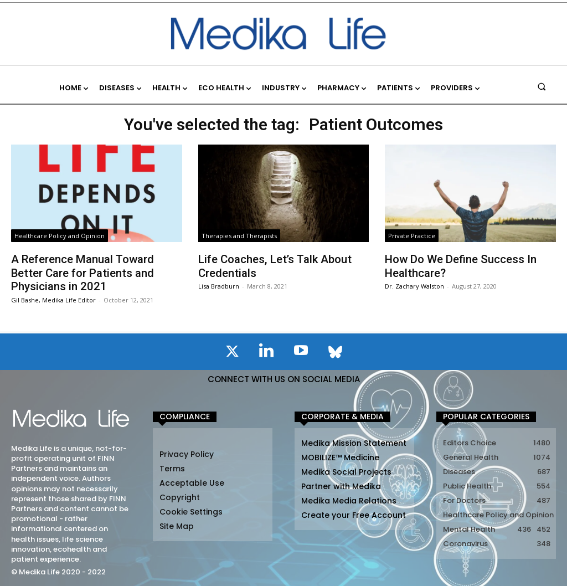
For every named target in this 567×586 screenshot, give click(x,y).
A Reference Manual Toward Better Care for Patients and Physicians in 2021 (82, 272)
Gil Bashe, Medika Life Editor (53, 299)
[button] (542, 86)
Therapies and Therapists (239, 236)
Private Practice (411, 236)
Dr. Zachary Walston (414, 285)
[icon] (232, 352)
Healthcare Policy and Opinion (59, 236)
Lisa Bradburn (218, 285)
